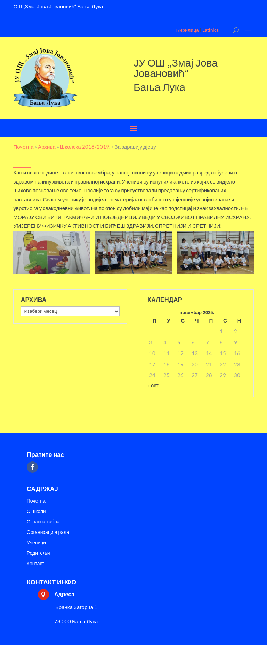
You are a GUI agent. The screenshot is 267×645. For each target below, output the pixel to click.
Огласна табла (43, 521)
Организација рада (48, 532)
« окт (153, 385)
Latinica (210, 30)
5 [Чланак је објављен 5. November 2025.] (178, 342)
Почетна (36, 501)
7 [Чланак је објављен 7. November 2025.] (207, 342)
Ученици (36, 542)
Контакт (35, 563)
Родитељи (38, 553)
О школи (36, 511)
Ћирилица (187, 30)
